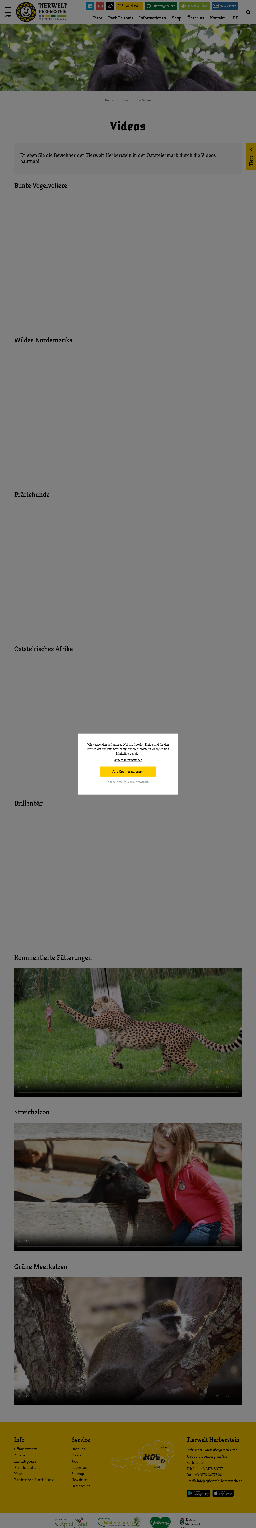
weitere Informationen (128, 760)
